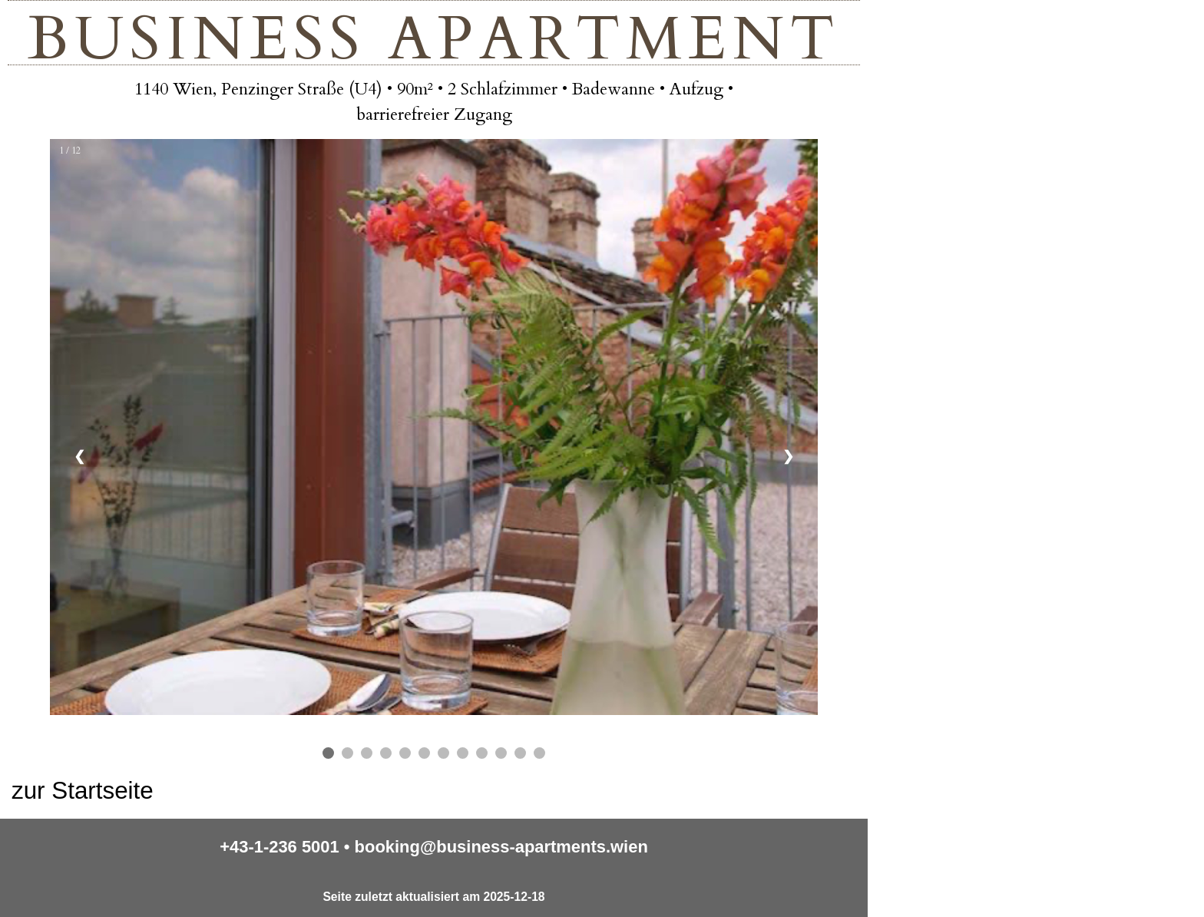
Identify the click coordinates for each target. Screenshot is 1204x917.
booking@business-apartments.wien (501, 846)
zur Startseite (83, 790)
